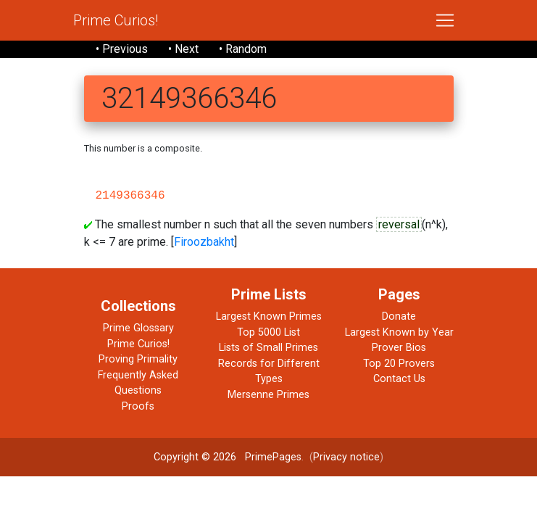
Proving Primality (138, 359)
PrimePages (273, 457)
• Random (243, 49)
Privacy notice (346, 457)
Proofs (138, 406)
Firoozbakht (204, 242)
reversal (399, 224)
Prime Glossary (138, 328)
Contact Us (399, 379)
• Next (183, 49)
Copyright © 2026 (195, 457)
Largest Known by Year (399, 332)
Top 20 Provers (399, 363)
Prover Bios (399, 347)
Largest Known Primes (269, 316)
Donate (399, 316)
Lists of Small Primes (268, 347)
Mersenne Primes (268, 395)
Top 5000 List (268, 332)
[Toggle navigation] (445, 20)
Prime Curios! (115, 20)
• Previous (122, 49)
